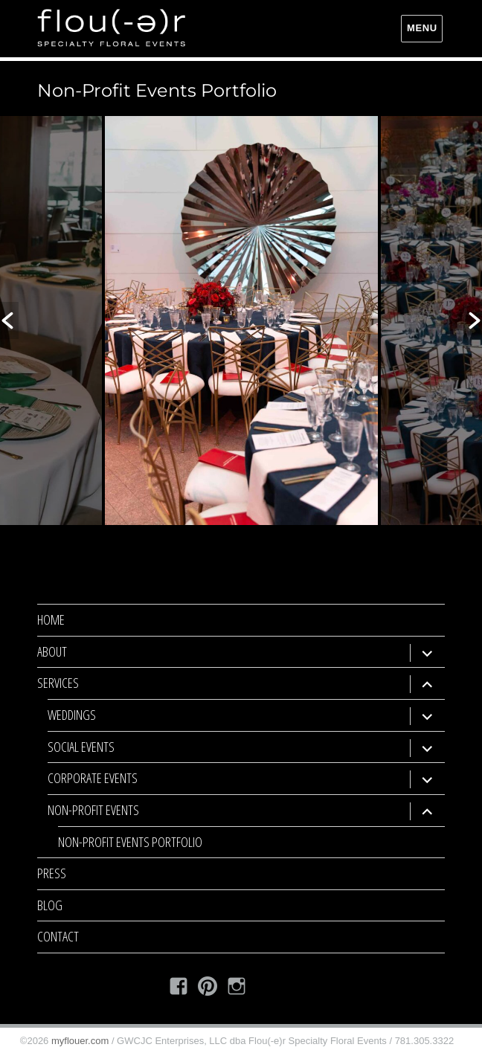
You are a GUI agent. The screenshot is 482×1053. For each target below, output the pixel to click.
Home (51, 619)
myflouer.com (80, 1040)
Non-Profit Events (93, 810)
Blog (49, 905)
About (52, 651)
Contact (58, 936)
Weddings (72, 715)
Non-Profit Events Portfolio (130, 842)
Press (51, 873)
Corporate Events (93, 778)
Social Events (81, 747)
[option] (241, 320)
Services (58, 683)
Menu (422, 27)
